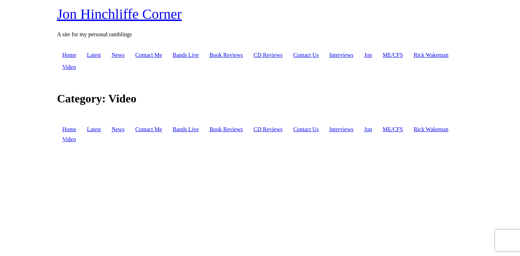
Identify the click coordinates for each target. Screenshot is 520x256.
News (117, 55)
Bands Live (186, 55)
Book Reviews (226, 55)
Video (69, 67)
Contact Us (306, 55)
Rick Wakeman (431, 55)
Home (69, 55)
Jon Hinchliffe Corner (119, 14)
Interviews (341, 55)
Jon (368, 55)
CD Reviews (268, 55)
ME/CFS (393, 55)
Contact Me (148, 55)
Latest (94, 55)
